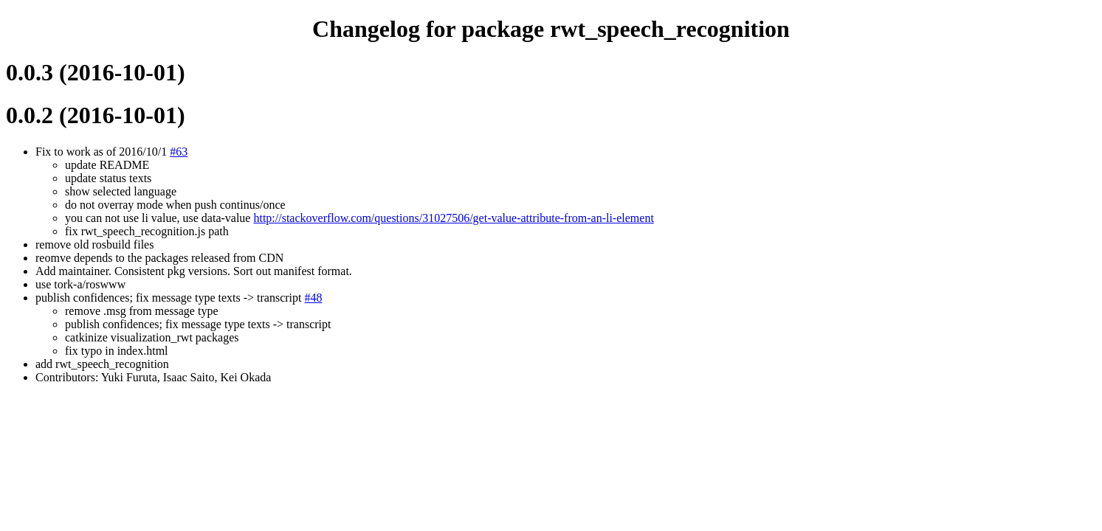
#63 (178, 151)
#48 (313, 297)
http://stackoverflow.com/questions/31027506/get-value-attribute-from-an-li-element (453, 218)
